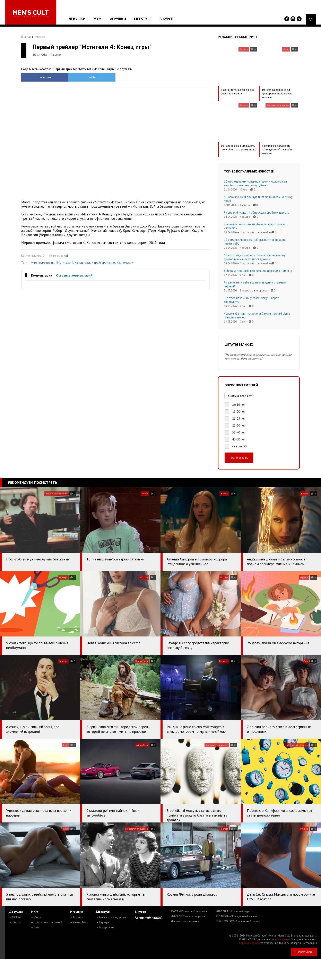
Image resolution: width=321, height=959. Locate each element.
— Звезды (15, 922)
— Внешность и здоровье (111, 917)
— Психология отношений (46, 922)
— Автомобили (79, 922)
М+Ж (98, 18)
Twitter (92, 77)
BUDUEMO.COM (238, 921)
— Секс (35, 927)
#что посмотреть (42, 262)
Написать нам (304, 952)
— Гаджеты (77, 917)
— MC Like (15, 917)
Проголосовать (239, 457)
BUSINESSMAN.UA (237, 916)
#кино (111, 262)
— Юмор (36, 917)
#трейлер (98, 262)
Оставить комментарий (74, 275)
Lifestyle (142, 18)
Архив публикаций (149, 917)
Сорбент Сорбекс (249, 943)
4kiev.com (185, 921)
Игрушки (118, 18)
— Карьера (102, 922)
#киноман (123, 262)
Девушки (77, 18)
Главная (26, 37)
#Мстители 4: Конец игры (73, 262)
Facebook (45, 77)
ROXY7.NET (189, 911)
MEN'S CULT (188, 916)
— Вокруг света (105, 927)
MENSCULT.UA (234, 911)
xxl (66, 256)
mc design (284, 939)
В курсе (166, 18)
